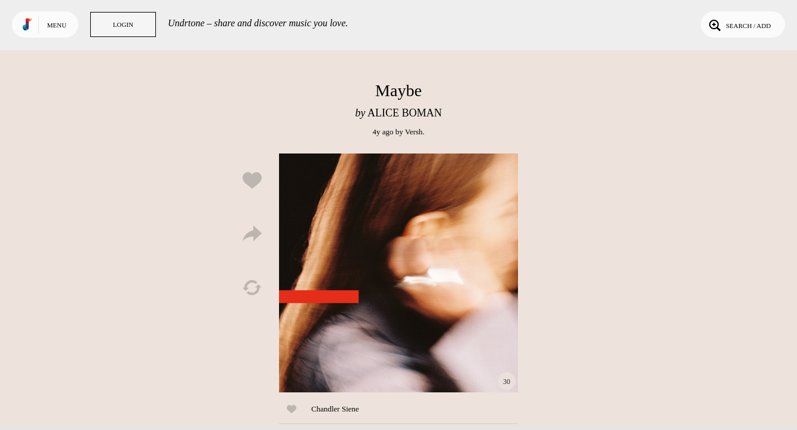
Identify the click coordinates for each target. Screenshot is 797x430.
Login (123, 24)
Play (398, 273)
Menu (56, 25)
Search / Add (739, 24)
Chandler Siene (335, 408)
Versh (414, 131)
